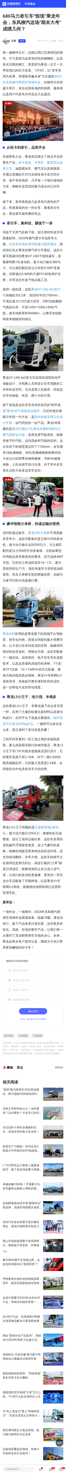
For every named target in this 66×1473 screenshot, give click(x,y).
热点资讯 (8, 1035)
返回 (59, 1443)
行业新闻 (37, 1035)
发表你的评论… (13, 1469)
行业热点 (30, 3)
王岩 (13, 40)
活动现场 (23, 1035)
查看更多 (59, 1067)
